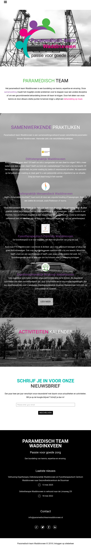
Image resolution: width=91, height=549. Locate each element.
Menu (6, 2)
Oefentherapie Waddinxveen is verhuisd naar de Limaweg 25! (45, 491)
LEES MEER (45, 301)
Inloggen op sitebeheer (64, 543)
